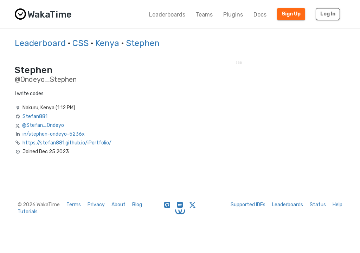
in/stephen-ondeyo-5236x (53, 134)
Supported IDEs (248, 205)
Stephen (143, 43)
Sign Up (291, 14)
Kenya (107, 43)
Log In (327, 14)
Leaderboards (167, 14)
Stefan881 (34, 116)
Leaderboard (40, 43)
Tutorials (28, 212)
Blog (137, 205)
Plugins (233, 14)
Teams (204, 14)
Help (337, 205)
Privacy (96, 205)
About (118, 205)
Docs (259, 14)
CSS (80, 43)
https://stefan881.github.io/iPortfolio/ (66, 143)
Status (318, 205)
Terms (73, 205)
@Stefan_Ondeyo (43, 125)
